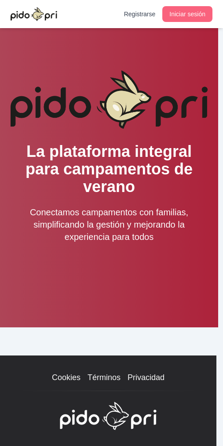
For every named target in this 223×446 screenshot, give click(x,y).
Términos (104, 377)
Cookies (66, 377)
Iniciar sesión (187, 14)
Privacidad (146, 377)
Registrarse (140, 14)
